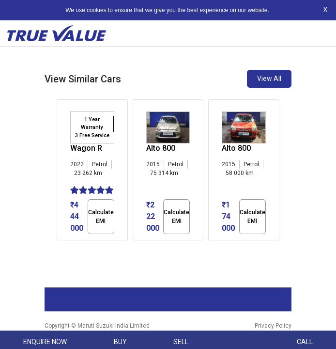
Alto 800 (160, 148)
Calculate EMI (101, 216)
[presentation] (62, 172)
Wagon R (86, 148)
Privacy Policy (273, 325)
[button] (59, 248)
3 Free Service (92, 135)
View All (269, 78)
